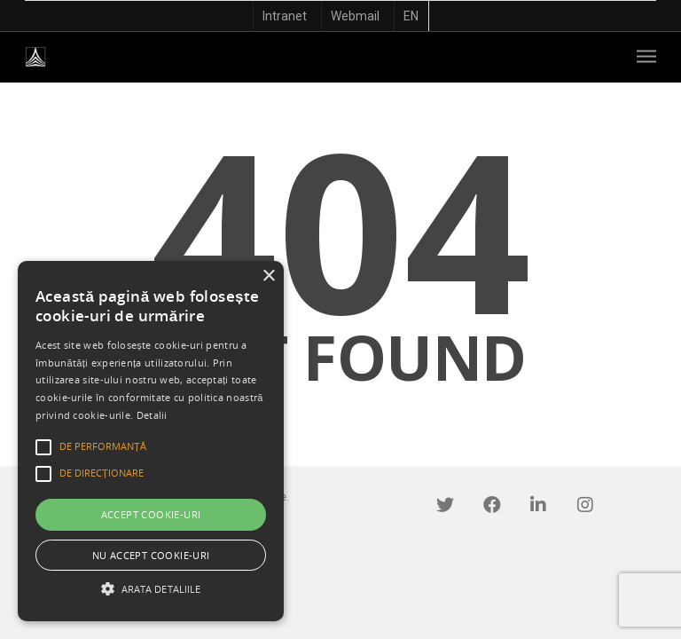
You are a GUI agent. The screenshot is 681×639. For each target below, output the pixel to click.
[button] (150, 589)
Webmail (355, 16)
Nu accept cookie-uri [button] (151, 555)
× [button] (268, 276)
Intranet (284, 16)
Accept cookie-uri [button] (151, 514)
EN (411, 16)
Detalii (152, 415)
